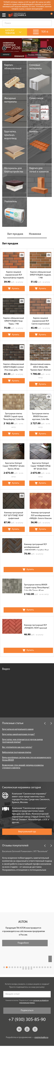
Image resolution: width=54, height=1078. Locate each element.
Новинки (35, 234)
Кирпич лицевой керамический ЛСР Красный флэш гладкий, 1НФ (13, 275)
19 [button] (23, 969)
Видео (6, 669)
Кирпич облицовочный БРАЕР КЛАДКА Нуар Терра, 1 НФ (13, 321)
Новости (7, 881)
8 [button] (23, 967)
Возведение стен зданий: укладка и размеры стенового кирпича (23, 766)
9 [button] (26, 967)
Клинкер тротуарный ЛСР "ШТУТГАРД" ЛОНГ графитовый (13, 516)
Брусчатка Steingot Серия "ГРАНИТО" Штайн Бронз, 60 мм (13, 466)
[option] (27, 48)
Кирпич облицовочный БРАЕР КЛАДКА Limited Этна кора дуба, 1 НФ (13, 367)
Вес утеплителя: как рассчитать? (17, 747)
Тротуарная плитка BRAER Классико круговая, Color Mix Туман (40, 417)
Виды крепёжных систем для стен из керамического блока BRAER (26, 759)
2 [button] (7, 967)
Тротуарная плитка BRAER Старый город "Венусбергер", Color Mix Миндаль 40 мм (13, 417)
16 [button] (45, 967)
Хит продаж (15, 234)
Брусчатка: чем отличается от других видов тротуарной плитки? (22, 741)
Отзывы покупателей (15, 845)
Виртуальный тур (27, 832)
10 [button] (29, 967)
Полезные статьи (12, 723)
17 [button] (48, 967)
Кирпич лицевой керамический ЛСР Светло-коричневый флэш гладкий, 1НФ (40, 321)
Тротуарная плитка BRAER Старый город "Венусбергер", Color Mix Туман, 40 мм (37, 587)
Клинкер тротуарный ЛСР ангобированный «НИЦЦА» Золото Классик (40, 516)
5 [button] (15, 967)
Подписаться (27, 1010)
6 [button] (18, 967)
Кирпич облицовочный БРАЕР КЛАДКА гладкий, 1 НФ (40, 275)
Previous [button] (4, 48)
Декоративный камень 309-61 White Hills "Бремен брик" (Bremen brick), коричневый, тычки (40, 367)
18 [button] (50, 967)
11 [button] (31, 967)
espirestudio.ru (41, 1037)
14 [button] (39, 967)
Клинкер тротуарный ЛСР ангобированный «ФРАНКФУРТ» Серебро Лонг (36, 546)
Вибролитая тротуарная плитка (16, 752)
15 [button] (42, 967)
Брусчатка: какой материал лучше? (18, 734)
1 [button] (4, 967)
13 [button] (37, 967)
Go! (48, 23)
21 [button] (29, 969)
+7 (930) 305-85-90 (44, 14)
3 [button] (9, 967)
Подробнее (27, 943)
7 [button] (20, 967)
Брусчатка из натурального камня (17, 729)
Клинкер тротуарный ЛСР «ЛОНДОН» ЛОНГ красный (35, 626)
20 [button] (26, 969)
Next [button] (49, 48)
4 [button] (12, 967)
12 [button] (34, 967)
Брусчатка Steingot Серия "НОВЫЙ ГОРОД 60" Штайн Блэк (40, 466)
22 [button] (31, 969)
